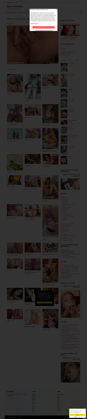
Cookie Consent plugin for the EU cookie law (77, 416)
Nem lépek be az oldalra (48, 27)
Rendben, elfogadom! (38, 27)
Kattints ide (53, 20)
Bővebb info (77, 412)
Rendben (77, 414)
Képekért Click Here (34, 23)
